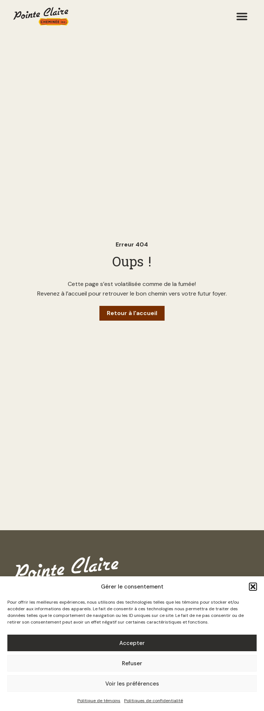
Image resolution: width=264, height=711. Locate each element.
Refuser (132, 663)
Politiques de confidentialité (153, 701)
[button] (253, 586)
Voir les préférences (132, 683)
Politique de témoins (98, 701)
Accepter (132, 643)
